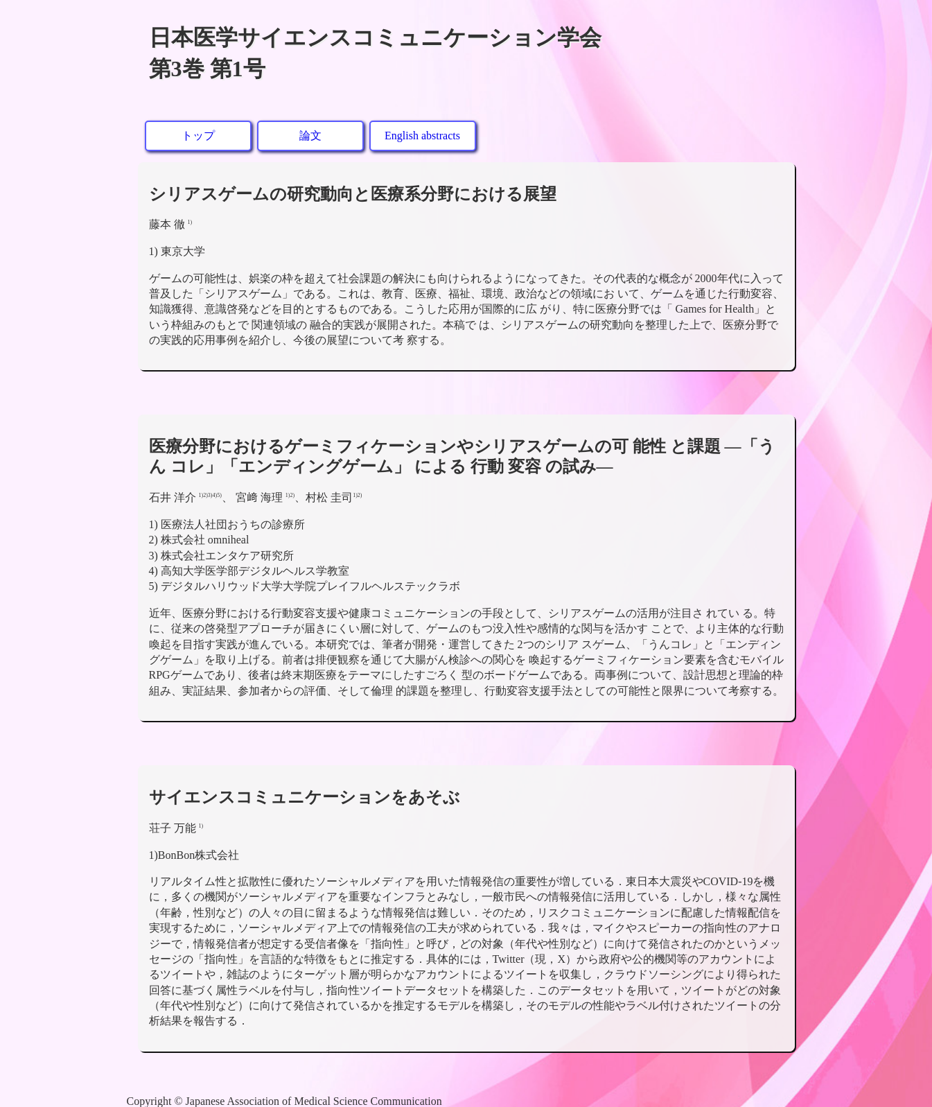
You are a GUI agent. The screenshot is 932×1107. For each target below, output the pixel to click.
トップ (198, 135)
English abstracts (422, 135)
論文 (310, 135)
